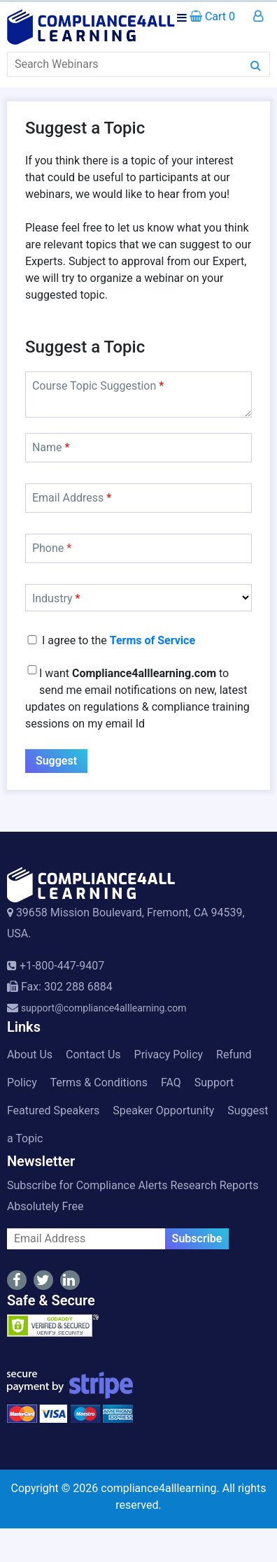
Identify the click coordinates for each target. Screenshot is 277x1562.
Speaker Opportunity (163, 1110)
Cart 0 (212, 16)
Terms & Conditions (99, 1082)
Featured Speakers (53, 1110)
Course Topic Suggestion (98, 385)
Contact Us (93, 1054)
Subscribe (197, 1238)
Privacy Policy (169, 1054)
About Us (29, 1054)
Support (214, 1082)
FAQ (171, 1082)
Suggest (56, 760)
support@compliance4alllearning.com (104, 1008)
